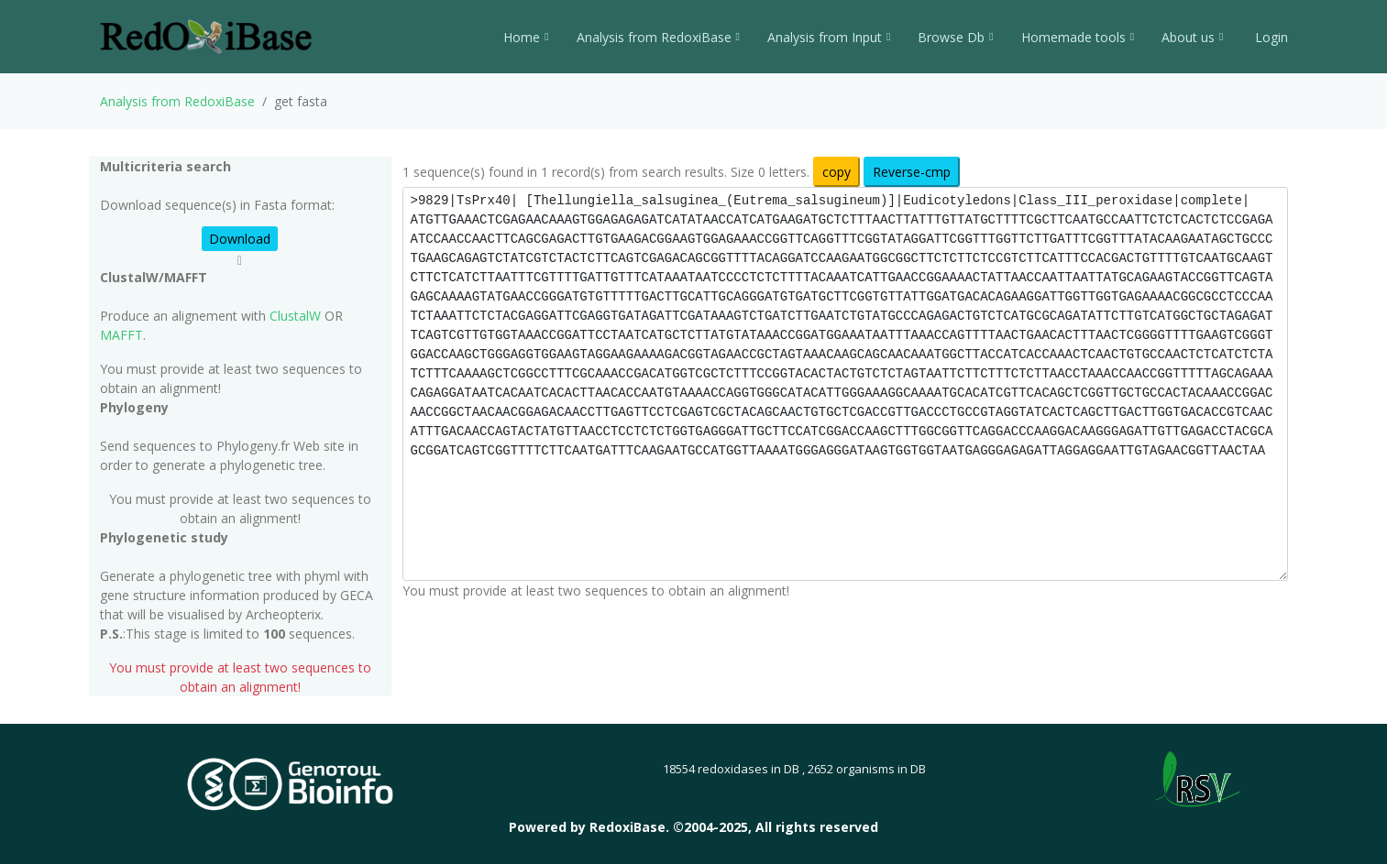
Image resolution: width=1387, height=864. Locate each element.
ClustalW (295, 315)
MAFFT (121, 335)
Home (525, 37)
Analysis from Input (828, 37)
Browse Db (955, 37)
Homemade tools (1077, 37)
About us (1192, 37)
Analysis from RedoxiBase (177, 101)
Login (1269, 37)
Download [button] (239, 238)
